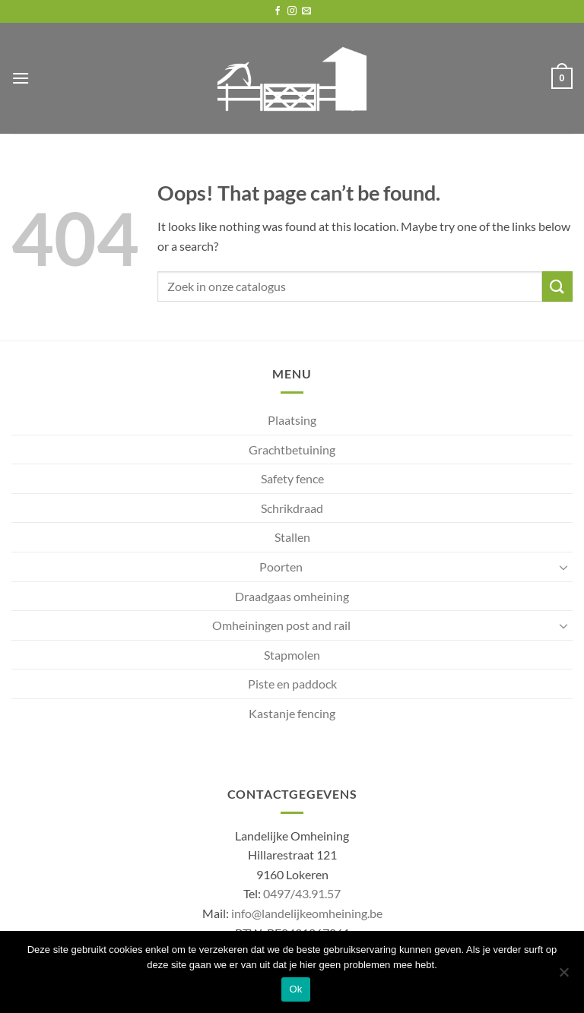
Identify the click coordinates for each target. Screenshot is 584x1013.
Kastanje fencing (292, 713)
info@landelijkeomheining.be (306, 913)
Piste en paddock (292, 683)
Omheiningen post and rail (281, 625)
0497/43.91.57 (302, 893)
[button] (20, 78)
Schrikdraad (292, 508)
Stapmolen (292, 654)
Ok (295, 989)
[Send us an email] (306, 11)
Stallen (292, 537)
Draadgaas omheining (292, 596)
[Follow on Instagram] (292, 11)
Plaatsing (292, 420)
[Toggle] (563, 567)
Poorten (281, 566)
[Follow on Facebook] (277, 11)
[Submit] (557, 286)
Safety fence (292, 478)
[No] (563, 976)
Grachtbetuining (292, 449)
